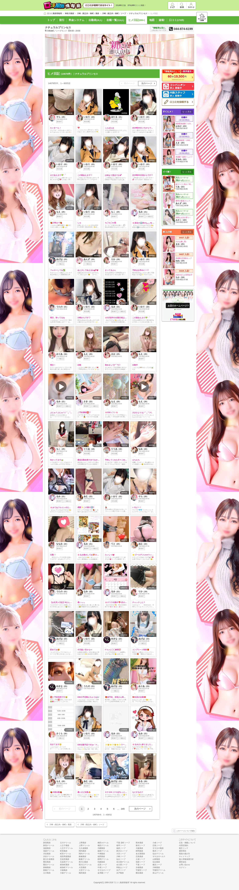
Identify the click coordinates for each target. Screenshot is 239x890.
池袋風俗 (47, 848)
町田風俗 (63, 851)
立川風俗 (47, 873)
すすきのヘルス (159, 856)
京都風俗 (139, 867)
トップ (51, 20)
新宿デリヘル (48, 845)
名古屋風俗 (140, 854)
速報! (162, 20)
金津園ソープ (103, 873)
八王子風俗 (64, 845)
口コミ (176, 20)
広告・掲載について (187, 843)
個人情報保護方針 (186, 859)
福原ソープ (121, 848)
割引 (61, 20)
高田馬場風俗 (65, 856)
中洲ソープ (102, 867)
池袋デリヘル (48, 851)
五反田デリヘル (66, 862)
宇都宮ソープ (141, 870)
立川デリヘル (65, 843)
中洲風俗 (101, 854)
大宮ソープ (121, 854)
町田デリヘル (65, 854)
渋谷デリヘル (48, 856)
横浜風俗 (139, 873)
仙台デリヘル (158, 854)
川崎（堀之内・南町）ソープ (92, 824)
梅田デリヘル (103, 845)
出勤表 (95, 20)
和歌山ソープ (121, 867)
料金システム (76, 20)
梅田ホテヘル (103, 843)
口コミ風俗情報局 (121, 882)
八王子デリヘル (66, 848)
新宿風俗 (47, 843)
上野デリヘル (84, 845)
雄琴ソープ (121, 845)
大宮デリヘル (84, 870)
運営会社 (182, 862)
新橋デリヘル (48, 870)
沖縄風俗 (101, 848)
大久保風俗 (83, 848)
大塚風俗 (63, 870)
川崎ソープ (121, 856)
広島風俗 (139, 856)
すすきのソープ (104, 870)
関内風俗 (82, 851)
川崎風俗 (156, 867)
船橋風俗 (82, 856)
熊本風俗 (139, 843)
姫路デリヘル (103, 851)
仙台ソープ (121, 859)
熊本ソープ (157, 851)
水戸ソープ (121, 870)
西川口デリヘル (85, 865)
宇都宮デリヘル (159, 870)
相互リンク (183, 848)
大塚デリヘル (65, 873)
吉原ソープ (102, 865)
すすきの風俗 (158, 848)
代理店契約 (183, 845)
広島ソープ (157, 845)
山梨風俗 (156, 859)
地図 (151, 20)
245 (123, 808)
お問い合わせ (184, 865)
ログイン (182, 867)
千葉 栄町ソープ (123, 843)
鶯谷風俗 (47, 862)
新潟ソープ (140, 845)
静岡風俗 (139, 851)
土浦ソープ (140, 859)
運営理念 (182, 851)
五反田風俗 (64, 859)
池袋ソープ (140, 862)
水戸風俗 (120, 873)
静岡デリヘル (103, 859)
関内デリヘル (84, 854)
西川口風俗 (83, 862)
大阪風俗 (139, 848)
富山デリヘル (158, 873)
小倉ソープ (157, 843)
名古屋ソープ (121, 865)
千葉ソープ (140, 865)
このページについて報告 (184, 831)
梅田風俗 (82, 873)
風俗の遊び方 (184, 854)
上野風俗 (82, 843)
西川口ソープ (121, 851)
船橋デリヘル (84, 859)
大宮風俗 (82, 867)
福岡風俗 (101, 856)
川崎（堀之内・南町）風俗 (60, 824)
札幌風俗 (101, 862)
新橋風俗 (47, 867)
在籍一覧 (115, 20)
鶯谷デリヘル (48, 865)
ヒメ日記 (136, 20)
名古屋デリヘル (122, 862)
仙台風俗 (156, 862)
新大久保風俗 (48, 859)
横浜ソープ (157, 865)
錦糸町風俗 (64, 865)
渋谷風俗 (47, 854)
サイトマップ (184, 856)
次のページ (146, 83)
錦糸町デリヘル (66, 867)
